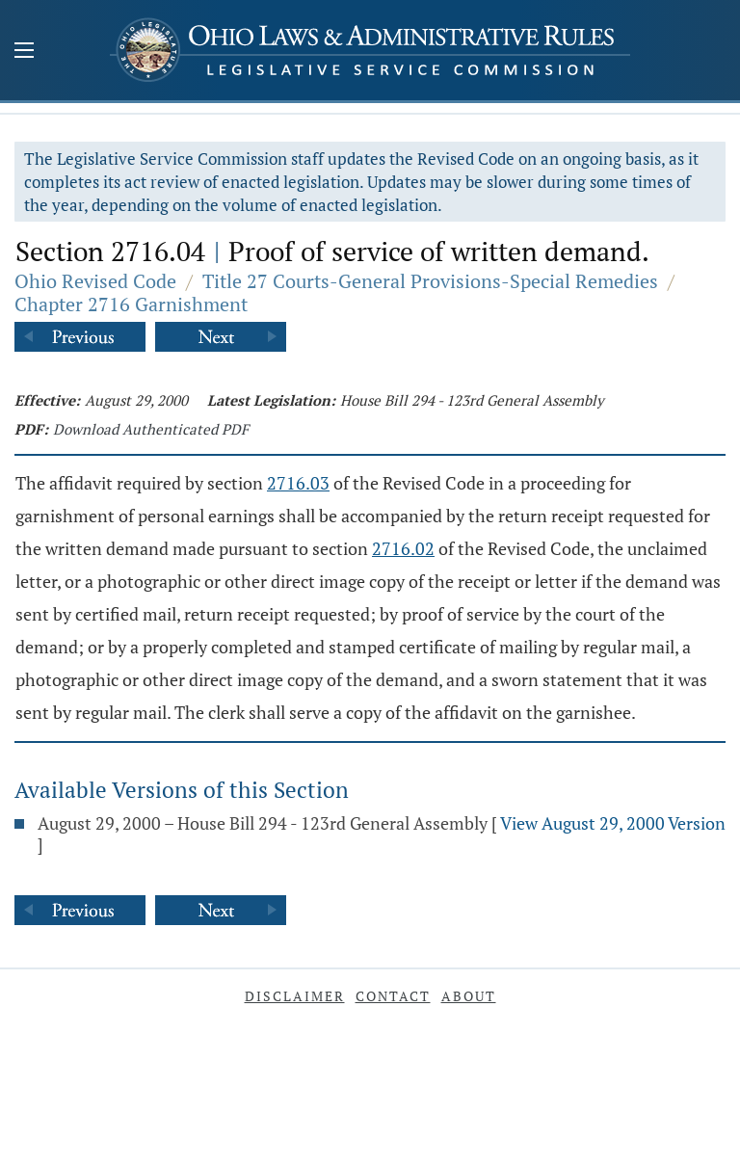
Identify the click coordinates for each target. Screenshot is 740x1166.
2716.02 (403, 548)
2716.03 (298, 482)
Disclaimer (295, 996)
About (468, 996)
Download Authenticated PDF (151, 428)
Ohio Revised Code (95, 281)
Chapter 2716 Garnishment (131, 304)
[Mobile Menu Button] (24, 52)
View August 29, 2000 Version (613, 823)
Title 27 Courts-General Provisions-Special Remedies (430, 281)
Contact (393, 996)
